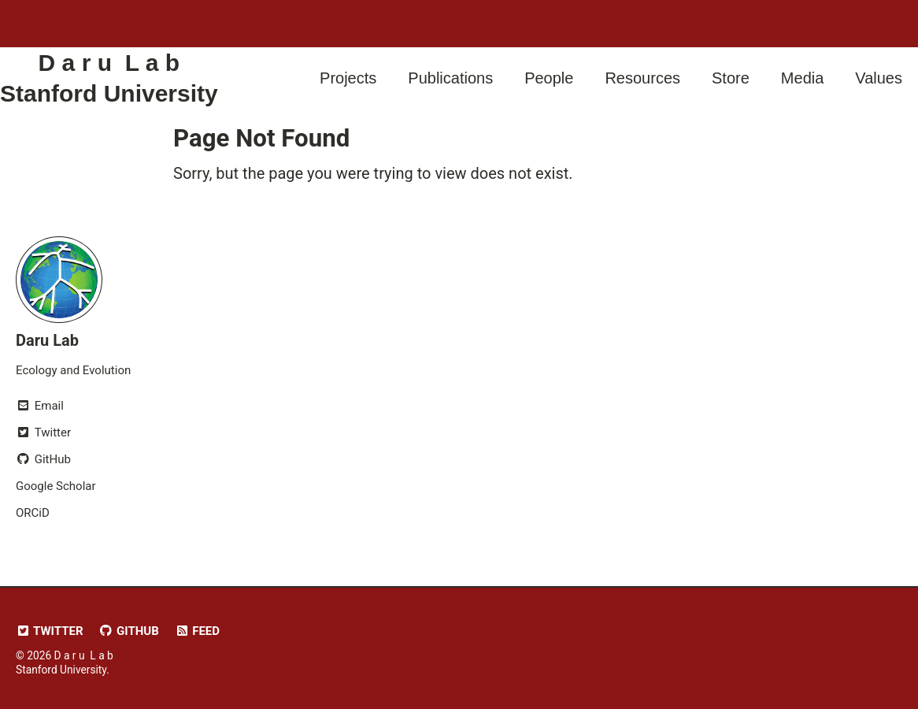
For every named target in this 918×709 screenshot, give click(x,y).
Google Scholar (56, 486)
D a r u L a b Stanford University (109, 78)
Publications (450, 78)
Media (802, 78)
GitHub (129, 631)
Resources (642, 78)
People (548, 78)
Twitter (49, 631)
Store (731, 78)
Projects (348, 78)
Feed (197, 631)
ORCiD (33, 513)
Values (878, 78)
